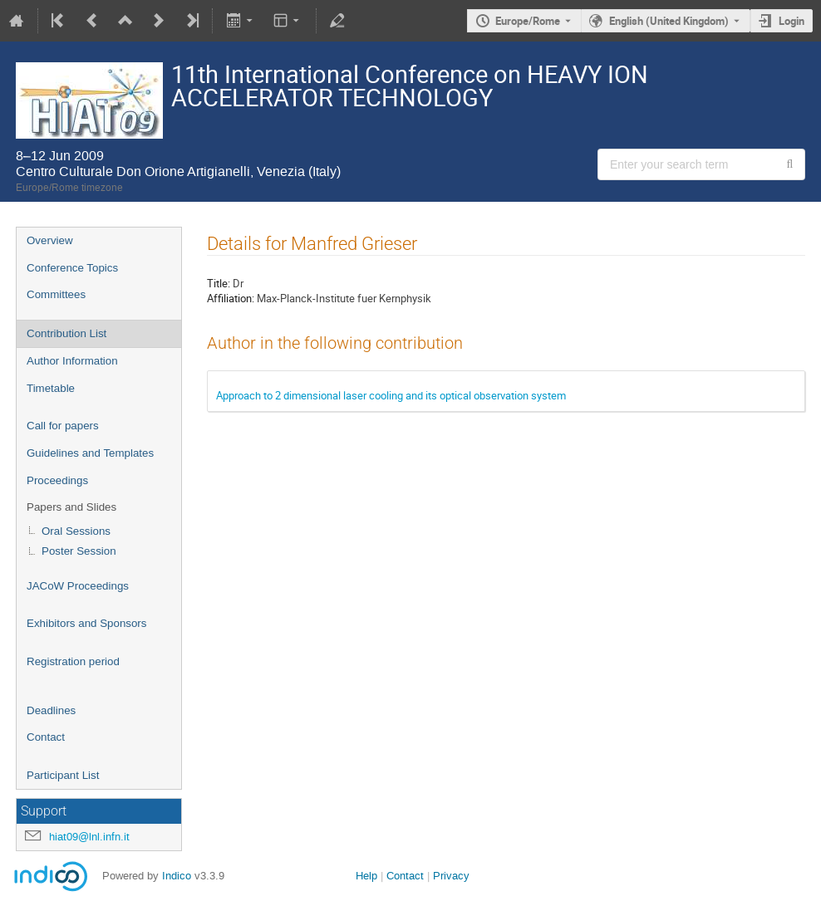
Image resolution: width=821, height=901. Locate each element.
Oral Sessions (76, 531)
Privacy (451, 876)
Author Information (72, 361)
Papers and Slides (71, 507)
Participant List (63, 775)
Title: (218, 283)
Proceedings (57, 480)
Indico (176, 876)
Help (366, 876)
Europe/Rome (527, 20)
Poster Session (79, 551)
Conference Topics (72, 268)
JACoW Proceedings (78, 586)
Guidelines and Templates (90, 453)
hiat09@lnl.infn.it (89, 837)
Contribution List (66, 333)
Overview (50, 240)
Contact (46, 737)
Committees (56, 294)
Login (791, 20)
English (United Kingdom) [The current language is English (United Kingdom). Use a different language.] (669, 20)
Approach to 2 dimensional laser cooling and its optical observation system (391, 395)
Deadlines (51, 710)
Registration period (73, 661)
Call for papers (63, 425)
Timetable (51, 388)
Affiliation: (230, 298)
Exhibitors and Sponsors (86, 623)
